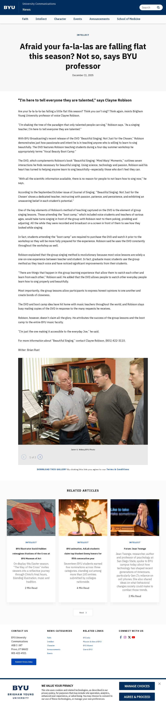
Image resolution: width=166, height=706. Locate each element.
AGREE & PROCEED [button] (137, 696)
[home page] (9, 7)
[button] (160, 685)
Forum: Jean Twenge (135, 548)
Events (78, 19)
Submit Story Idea (26, 670)
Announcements (99, 19)
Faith (25, 19)
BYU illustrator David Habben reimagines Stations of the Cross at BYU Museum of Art (31, 557)
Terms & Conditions (118, 469)
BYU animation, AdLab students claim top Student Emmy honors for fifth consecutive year (83, 560)
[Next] (40, 456)
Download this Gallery (52, 469)
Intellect (41, 19)
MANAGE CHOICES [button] (137, 686)
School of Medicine (128, 19)
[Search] (151, 7)
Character (60, 19)
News (27, 9)
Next (83, 619)
